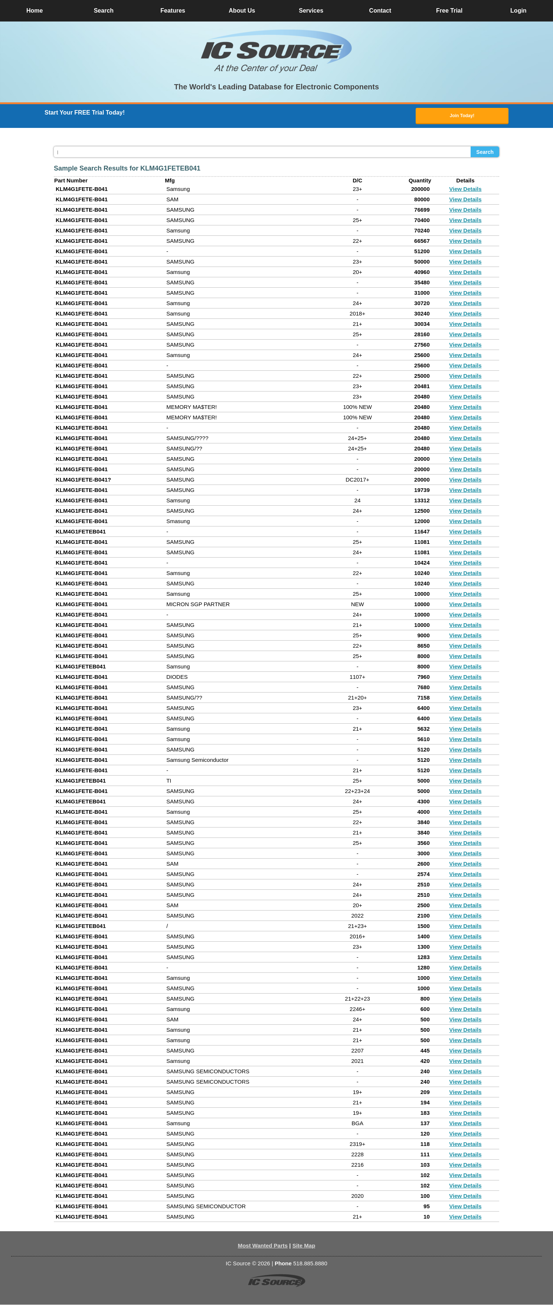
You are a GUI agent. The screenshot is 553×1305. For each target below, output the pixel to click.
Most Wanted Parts (263, 1246)
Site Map (303, 1246)
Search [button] (104, 10)
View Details (465, 189)
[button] (276, 51)
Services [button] (311, 10)
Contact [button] (380, 10)
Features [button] (172, 10)
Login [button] (518, 10)
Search (485, 152)
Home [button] (34, 10)
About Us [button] (242, 10)
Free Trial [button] (449, 10)
